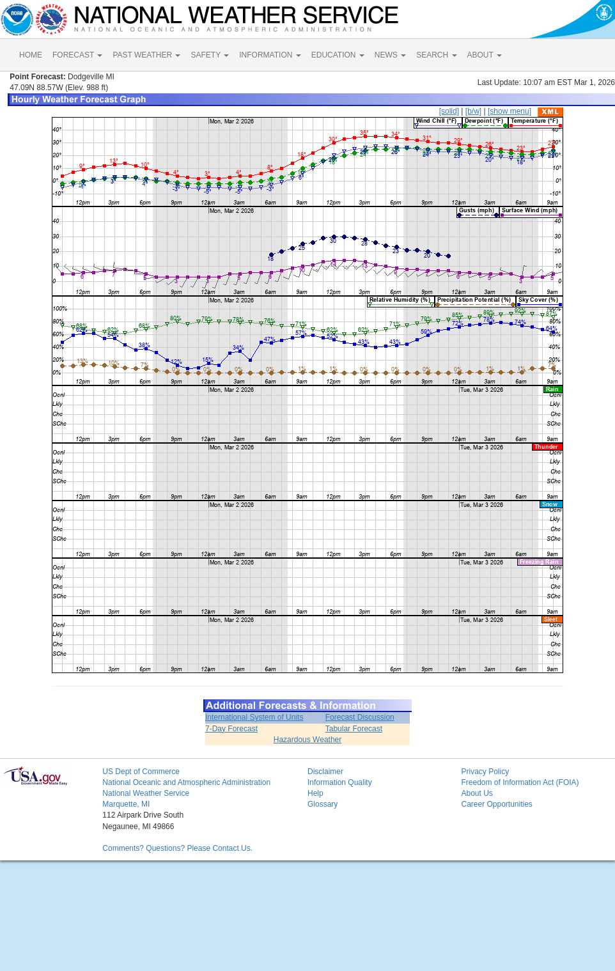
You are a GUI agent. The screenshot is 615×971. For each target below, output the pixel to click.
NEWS (390, 54)
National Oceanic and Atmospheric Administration (186, 782)
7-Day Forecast (231, 728)
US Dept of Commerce (141, 771)
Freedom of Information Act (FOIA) (520, 782)
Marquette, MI (126, 804)
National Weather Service (145, 793)
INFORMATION (269, 54)
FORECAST (77, 54)
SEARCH (436, 54)
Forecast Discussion (359, 717)
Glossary (323, 804)
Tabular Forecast (353, 728)
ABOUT (484, 54)
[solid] (449, 111)
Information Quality (340, 782)
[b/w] (473, 111)
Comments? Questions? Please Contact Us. (177, 848)
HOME (30, 54)
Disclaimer (325, 771)
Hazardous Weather (308, 739)
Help (315, 793)
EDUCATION (337, 54)
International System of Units (254, 717)
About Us (476, 793)
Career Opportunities (496, 804)
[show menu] (509, 111)
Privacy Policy (485, 771)
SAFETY (210, 54)
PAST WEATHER (146, 54)
